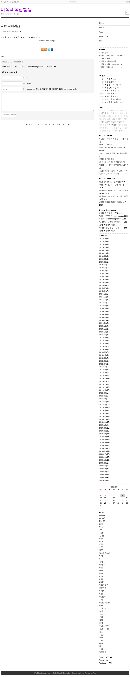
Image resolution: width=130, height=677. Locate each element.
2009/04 (102, 477)
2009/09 (102, 463)
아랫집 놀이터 (105, 603)
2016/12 (102, 250)
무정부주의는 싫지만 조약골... (111, 196)
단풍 (101, 547)
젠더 (106, 110)
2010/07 (102, 434)
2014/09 (102, 303)
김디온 (102, 536)
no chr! (102, 518)
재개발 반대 (118, 116)
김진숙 (111, 110)
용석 (101, 623)
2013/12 (102, 326)
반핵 (120, 131)
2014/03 (102, 317)
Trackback (7, 62)
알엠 (101, 611)
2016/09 (102, 256)
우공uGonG (104, 626)
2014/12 (102, 294)
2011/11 (102, 387)
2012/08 (102, 361)
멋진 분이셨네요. (106, 182)
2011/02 (102, 413)
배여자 (102, 582)
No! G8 (102, 521)
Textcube (66, 673)
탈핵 (106, 125)
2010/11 (102, 422)
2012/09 (102, 358)
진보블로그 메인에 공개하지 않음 (49, 89)
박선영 (101, 110)
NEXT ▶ (66, 124)
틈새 (101, 643)
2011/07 (102, 399)
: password (27, 83)
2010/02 (102, 448)
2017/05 (102, 241)
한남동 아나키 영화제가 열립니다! (113, 171)
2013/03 (102, 352)
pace (101, 524)
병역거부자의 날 (107, 116)
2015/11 (102, 274)
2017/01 (102, 247)
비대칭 (102, 591)
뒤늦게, (102, 219)
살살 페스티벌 (110, 128)
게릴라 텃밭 (116, 122)
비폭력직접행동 (16, 9)
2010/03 (102, 445)
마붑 (101, 568)
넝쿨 (101, 544)
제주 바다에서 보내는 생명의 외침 (113, 147)
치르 (101, 640)
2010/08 (102, 431)
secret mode (72, 89)
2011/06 (102, 402)
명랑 (101, 573)
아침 (101, 605)
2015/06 (102, 282)
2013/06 (102, 343)
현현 (101, 649)
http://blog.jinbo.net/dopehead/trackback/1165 (38, 67)
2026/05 (114, 487)
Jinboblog (57, 673)
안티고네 (103, 608)
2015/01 (102, 291)
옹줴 (101, 620)
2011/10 (102, 390)
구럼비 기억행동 (106, 144)
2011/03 (102, 410)
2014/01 (102, 323)
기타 (112, 113)
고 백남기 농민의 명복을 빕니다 (112, 162)
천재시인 (123, 110)
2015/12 (102, 271)
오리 (101, 617)
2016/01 (102, 268)
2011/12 (102, 384)
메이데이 (124, 122)
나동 (101, 538)
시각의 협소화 (121, 125)
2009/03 (102, 480)
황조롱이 (103, 652)
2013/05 (102, 346)
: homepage (28, 89)
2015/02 (102, 288)
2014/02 (102, 320)
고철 (101, 533)
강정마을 (112, 125)
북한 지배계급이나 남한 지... (110, 185)
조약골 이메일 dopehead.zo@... (112, 64)
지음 (101, 635)
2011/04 (102, 407)
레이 (101, 562)
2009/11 (102, 457)
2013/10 (102, 332)
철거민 (109, 119)
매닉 (101, 570)
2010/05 (102, 439)
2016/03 (102, 262)
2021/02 (102, 239)
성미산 (118, 128)
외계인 (101, 128)
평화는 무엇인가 (106, 216)
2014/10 (102, 300)
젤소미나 (103, 632)
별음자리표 (103, 585)
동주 (101, 550)
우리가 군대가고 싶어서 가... (110, 190)
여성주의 (103, 113)
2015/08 (102, 279)
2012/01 (102, 381)
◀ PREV (29, 124)
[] (35, 124)
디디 (101, 556)
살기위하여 (119, 113)
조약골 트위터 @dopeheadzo (111, 67)
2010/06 (102, 437)
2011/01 (102, 416)
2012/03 (102, 375)
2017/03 (102, 244)
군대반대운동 (104, 58)
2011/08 (102, 396)
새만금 (117, 110)
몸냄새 (102, 150)
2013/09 (102, 335)
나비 (101, 541)
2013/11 (102, 329)
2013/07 (102, 340)
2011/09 (102, 393)
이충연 (101, 125)
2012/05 (102, 370)
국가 (108, 113)
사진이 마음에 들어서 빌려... (110, 202)
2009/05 (102, 475)
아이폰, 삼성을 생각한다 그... (111, 228)
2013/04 (102, 349)
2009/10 (102, 460)
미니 (101, 576)
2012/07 (102, 364)
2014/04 (102, 314)
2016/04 (102, 259)
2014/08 (102, 306)
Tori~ (101, 530)
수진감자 (103, 597)
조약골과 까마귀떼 (106, 159)
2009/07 (102, 469)
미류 (101, 579)
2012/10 (102, 355)
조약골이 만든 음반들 (108, 61)
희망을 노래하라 (7, 31)
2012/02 (102, 378)
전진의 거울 (104, 629)
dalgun (102, 515)
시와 (101, 600)
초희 (101, 637)
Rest (94, 673)
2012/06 (102, 367)
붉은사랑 (103, 588)
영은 (101, 614)
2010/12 (102, 419)
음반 (108, 131)
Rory (101, 527)
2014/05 (102, 311)
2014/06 (102, 308)
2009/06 (102, 472)
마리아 (102, 565)
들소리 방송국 (105, 553)
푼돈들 (104, 131)
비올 (101, 594)
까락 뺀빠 (114, 131)
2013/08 (102, 338)
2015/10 (102, 276)
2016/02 (102, 265)
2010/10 (102, 425)
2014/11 (102, 297)
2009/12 (102, 454)
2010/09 (102, 428)
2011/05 (102, 405)
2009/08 (102, 466)
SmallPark (84, 673)
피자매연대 (103, 53)
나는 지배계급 (10, 26)
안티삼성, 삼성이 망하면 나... (111, 222)
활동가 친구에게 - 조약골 (109, 174)
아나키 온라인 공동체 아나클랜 (111, 55)
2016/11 (102, 253)
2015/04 (102, 285)
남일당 (114, 119)
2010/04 (102, 442)
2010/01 (102, 451)
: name (25, 78)
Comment (18, 62)
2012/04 (102, 373)
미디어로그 (103, 213)
